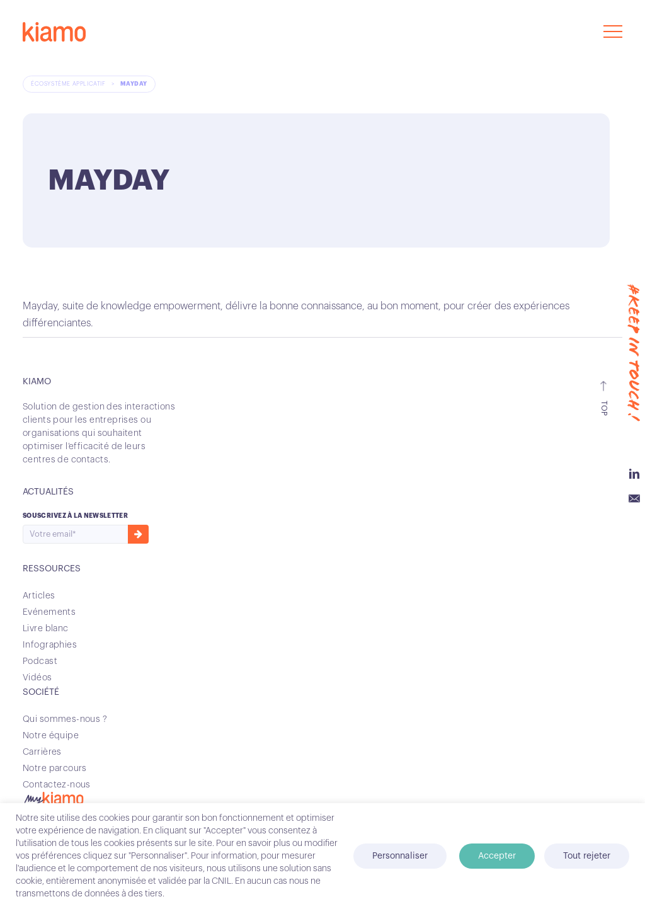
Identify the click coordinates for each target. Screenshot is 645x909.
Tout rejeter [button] (586, 856)
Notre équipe (51, 735)
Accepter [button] (497, 856)
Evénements (49, 612)
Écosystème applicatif (69, 84)
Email (634, 499)
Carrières (42, 752)
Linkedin (634, 473)
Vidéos (37, 677)
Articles (39, 596)
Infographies (50, 645)
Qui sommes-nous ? (65, 719)
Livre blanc (46, 628)
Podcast (40, 661)
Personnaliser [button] (400, 856)
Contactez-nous (57, 784)
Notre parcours (55, 768)
